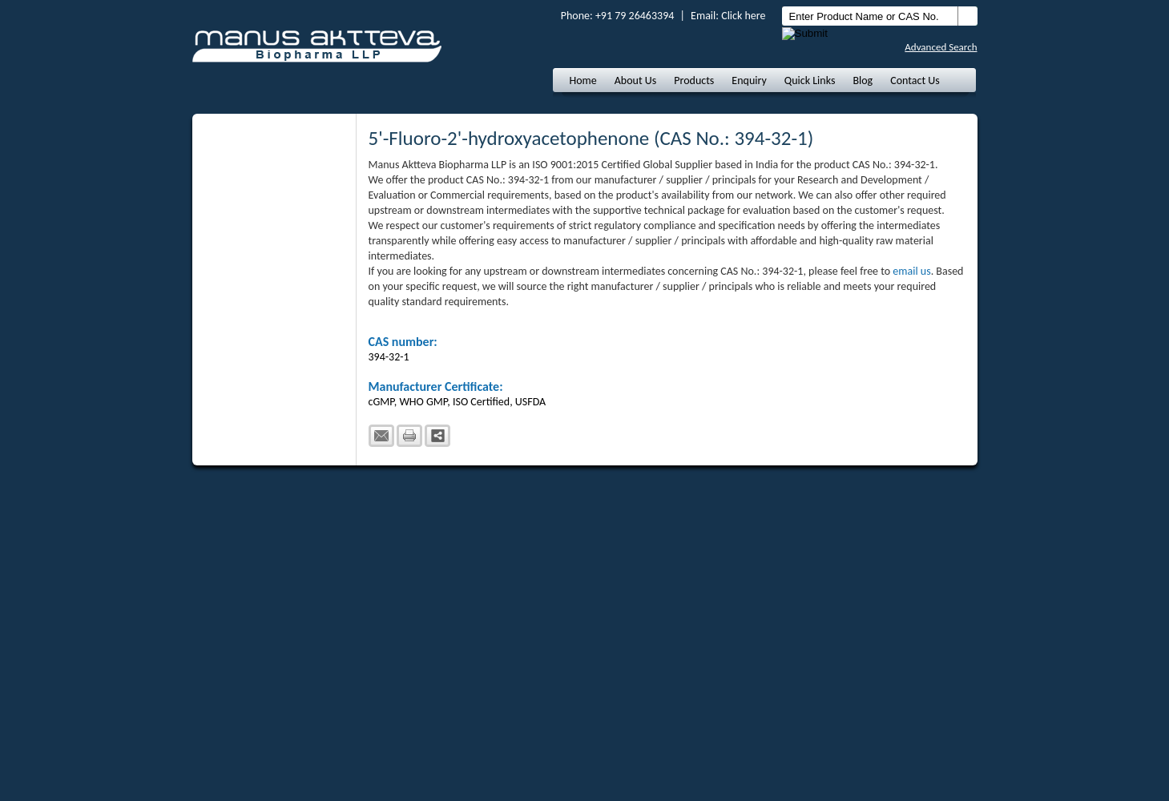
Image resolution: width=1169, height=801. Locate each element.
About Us (636, 80)
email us (911, 271)
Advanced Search (941, 47)
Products (694, 80)
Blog (863, 80)
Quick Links (810, 80)
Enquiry (749, 80)
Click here (743, 15)
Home (583, 80)
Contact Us (915, 80)
